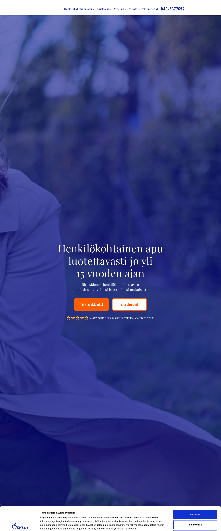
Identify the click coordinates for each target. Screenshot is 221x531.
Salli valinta (195, 500)
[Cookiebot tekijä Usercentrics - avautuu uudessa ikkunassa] (19, 525)
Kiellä (195, 510)
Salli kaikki (195, 490)
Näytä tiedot (164, 525)
